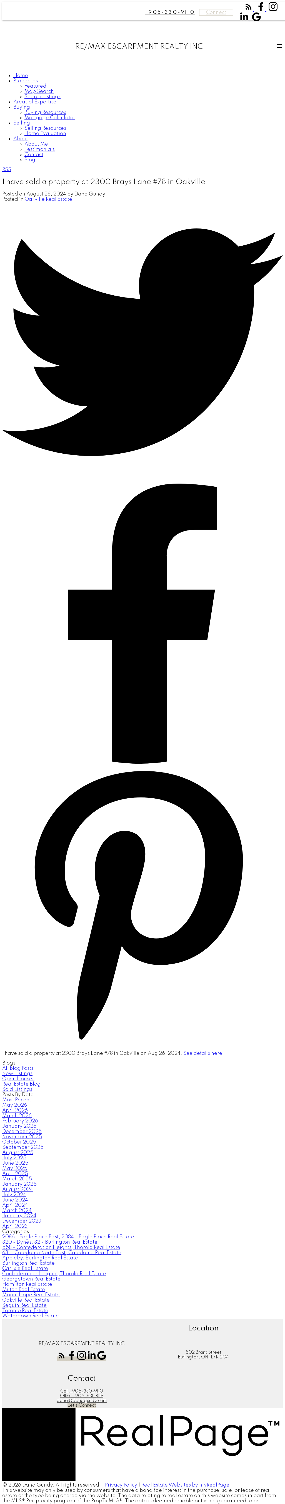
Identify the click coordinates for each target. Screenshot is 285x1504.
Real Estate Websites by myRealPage (185, 1485)
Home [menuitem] (20, 75)
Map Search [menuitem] (39, 91)
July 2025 (14, 1157)
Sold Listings (17, 1089)
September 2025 (23, 1147)
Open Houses (18, 1078)
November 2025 (22, 1136)
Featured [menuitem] (35, 86)
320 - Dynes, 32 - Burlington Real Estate (50, 1242)
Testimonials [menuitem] (39, 149)
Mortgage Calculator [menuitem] (49, 117)
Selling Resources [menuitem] (45, 128)
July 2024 (14, 1194)
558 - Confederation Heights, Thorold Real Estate (61, 1247)
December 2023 (21, 1221)
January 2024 (19, 1215)
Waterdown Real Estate (30, 1316)
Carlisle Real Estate (25, 1268)
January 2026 (19, 1126)
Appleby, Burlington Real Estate (40, 1258)
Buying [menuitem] (21, 107)
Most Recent (16, 1099)
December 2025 (22, 1131)
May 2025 (14, 1168)
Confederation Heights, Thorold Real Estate (54, 1273)
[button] (249, 9)
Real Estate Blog (21, 1084)
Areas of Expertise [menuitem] (34, 102)
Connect (216, 12)
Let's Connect (82, 1405)
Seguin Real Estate (24, 1305)
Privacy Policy (121, 1485)
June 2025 (15, 1163)
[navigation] (142, 118)
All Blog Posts (17, 1068)
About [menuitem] (20, 138)
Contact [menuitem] (33, 154)
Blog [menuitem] (29, 159)
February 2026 (20, 1121)
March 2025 (17, 1179)
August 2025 (17, 1152)
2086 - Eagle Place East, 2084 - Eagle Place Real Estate (68, 1236)
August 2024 (17, 1189)
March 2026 (17, 1115)
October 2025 (19, 1142)
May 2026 (14, 1105)
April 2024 (15, 1205)
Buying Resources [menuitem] (45, 112)
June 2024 (15, 1200)
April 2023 (15, 1226)
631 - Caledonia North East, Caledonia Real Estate (61, 1252)
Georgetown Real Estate (31, 1279)
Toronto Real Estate (25, 1310)
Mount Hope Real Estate (31, 1294)
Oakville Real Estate (48, 199)
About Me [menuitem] (36, 144)
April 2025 (15, 1173)
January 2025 (19, 1184)
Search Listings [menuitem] (42, 96)
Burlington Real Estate (28, 1263)
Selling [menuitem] (21, 123)
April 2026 (15, 1110)
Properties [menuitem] (25, 80)
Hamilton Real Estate (27, 1284)
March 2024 (17, 1210)
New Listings (17, 1073)
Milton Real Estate (23, 1289)
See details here (202, 1053)
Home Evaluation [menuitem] (45, 133)
